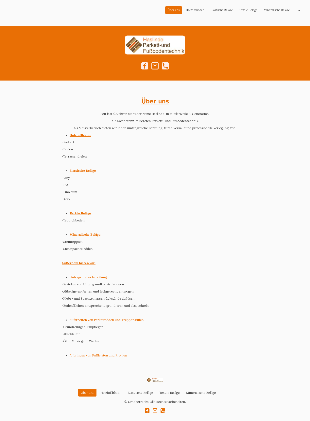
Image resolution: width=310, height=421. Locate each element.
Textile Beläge (248, 10)
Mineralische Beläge (277, 10)
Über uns (174, 10)
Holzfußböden (195, 10)
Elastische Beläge (222, 10)
